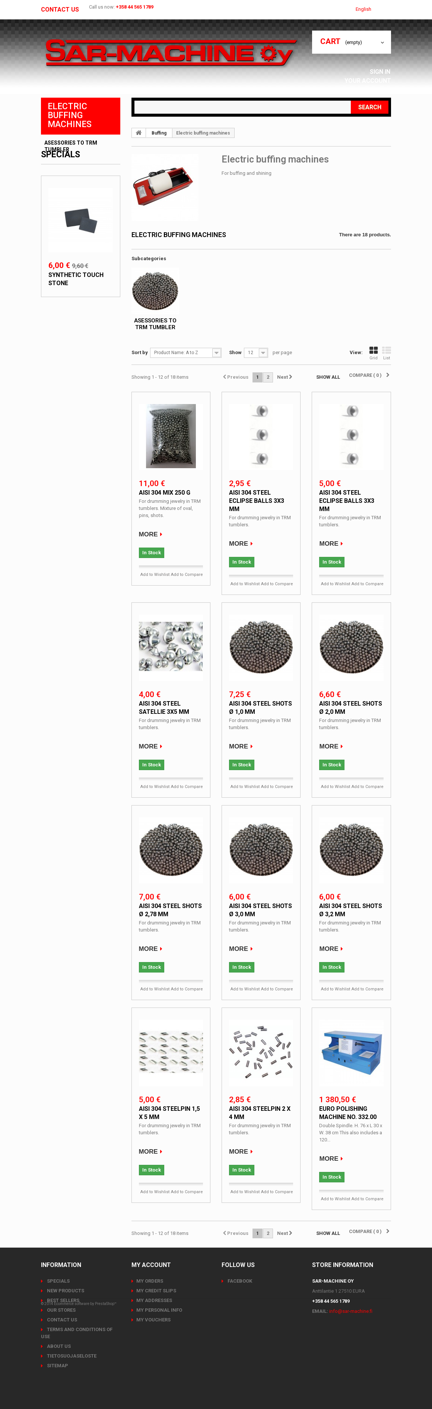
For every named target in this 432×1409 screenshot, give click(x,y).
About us (58, 1346)
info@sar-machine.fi (350, 1311)
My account (151, 1264)
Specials (60, 172)
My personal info (159, 1310)
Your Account (369, 80)
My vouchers (153, 1320)
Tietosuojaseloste (71, 1356)
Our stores (61, 1310)
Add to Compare (187, 574)
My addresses (154, 1300)
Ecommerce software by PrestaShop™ (85, 1388)
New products (65, 1290)
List (386, 353)
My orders (149, 1281)
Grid (373, 353)
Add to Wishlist (154, 574)
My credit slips (156, 1290)
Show (235, 352)
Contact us (60, 9)
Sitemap (57, 1365)
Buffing (159, 133)
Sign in (382, 71)
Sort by (139, 352)
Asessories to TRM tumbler (70, 146)
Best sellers (62, 1300)
